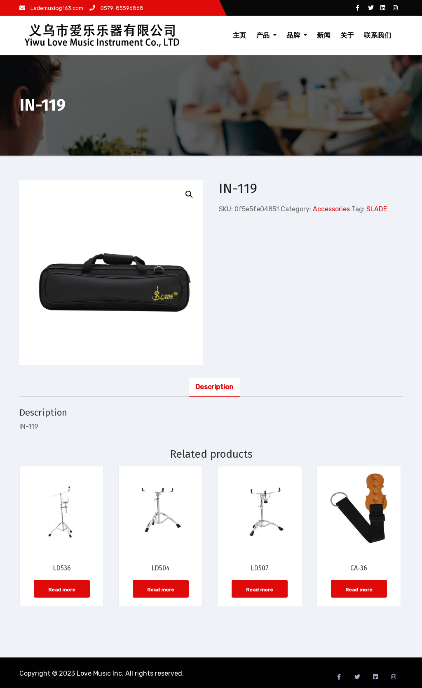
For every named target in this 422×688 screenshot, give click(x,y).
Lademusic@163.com (51, 8)
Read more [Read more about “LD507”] (259, 590)
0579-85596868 (116, 8)
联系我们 (377, 35)
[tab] (214, 387)
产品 (266, 35)
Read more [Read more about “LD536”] (61, 590)
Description (214, 387)
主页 (239, 35)
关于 (347, 35)
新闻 (324, 35)
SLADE (376, 209)
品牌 (296, 35)
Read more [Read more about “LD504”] (160, 590)
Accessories (331, 209)
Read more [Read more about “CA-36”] (359, 590)
